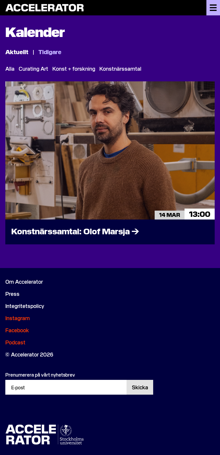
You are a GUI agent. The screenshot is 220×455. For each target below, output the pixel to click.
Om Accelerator (24, 281)
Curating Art (33, 68)
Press (12, 293)
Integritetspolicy (24, 305)
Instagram (17, 317)
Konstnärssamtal (120, 68)
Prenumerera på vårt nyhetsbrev (40, 374)
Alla (9, 68)
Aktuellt (17, 51)
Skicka (140, 387)
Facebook (17, 330)
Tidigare (50, 51)
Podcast (15, 342)
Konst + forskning (73, 68)
